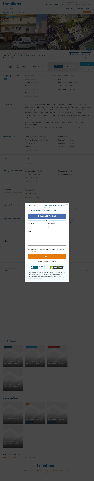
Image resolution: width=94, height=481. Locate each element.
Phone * (30, 240)
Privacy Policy (32, 251)
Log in (41, 205)
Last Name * (52, 223)
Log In (54, 261)
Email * (30, 231)
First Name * (31, 223)
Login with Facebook (47, 216)
